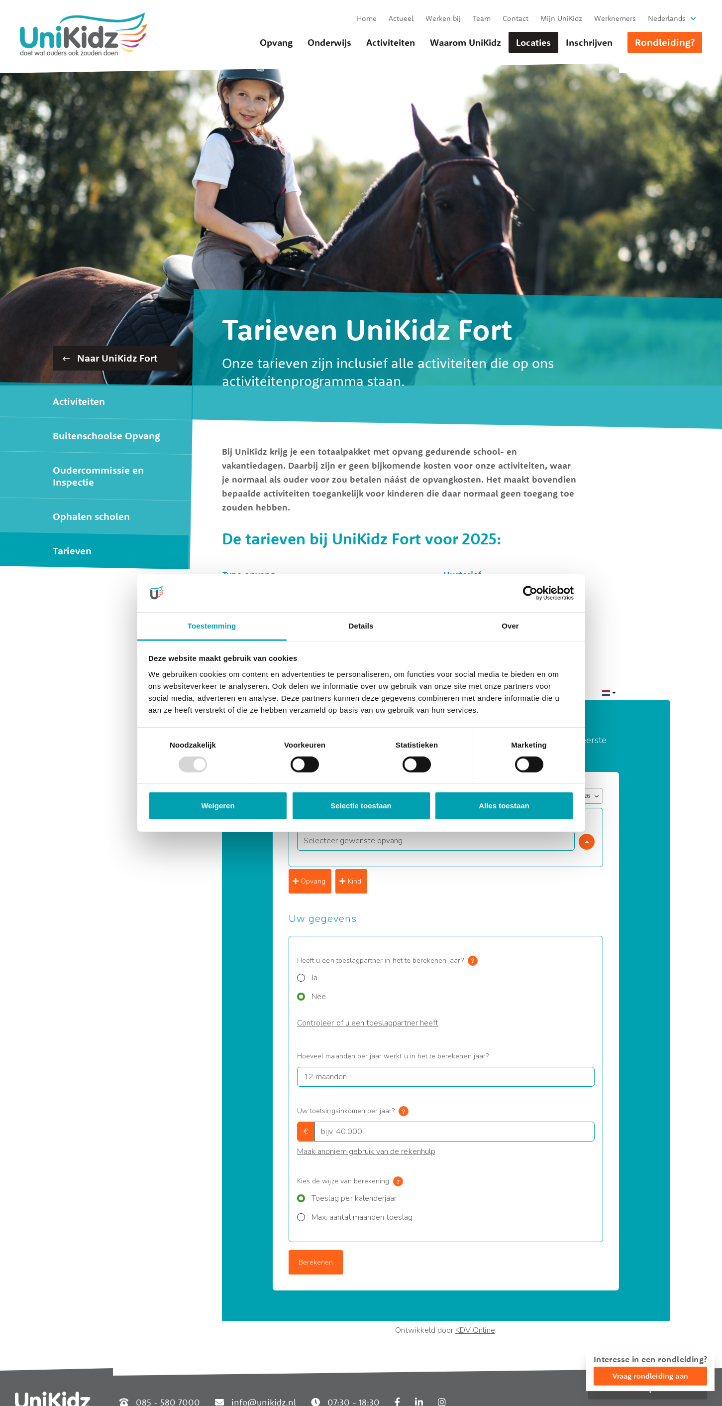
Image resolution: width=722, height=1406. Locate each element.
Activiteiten (390, 42)
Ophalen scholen (91, 516)
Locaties (533, 42)
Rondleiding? (665, 42)
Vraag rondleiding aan (650, 1376)
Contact (515, 18)
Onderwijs (329, 42)
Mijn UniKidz (561, 18)
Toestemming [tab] (212, 626)
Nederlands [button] (667, 18)
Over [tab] (510, 626)
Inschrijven (589, 42)
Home (367, 18)
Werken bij (443, 18)
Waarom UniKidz (465, 42)
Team (482, 18)
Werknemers (615, 18)
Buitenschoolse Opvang (106, 435)
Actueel (401, 18)
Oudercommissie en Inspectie (98, 476)
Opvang (276, 42)
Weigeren (217, 805)
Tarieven (72, 550)
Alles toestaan (504, 805)
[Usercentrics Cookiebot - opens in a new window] (530, 593)
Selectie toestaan (361, 805)
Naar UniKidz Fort (110, 358)
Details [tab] (361, 626)
